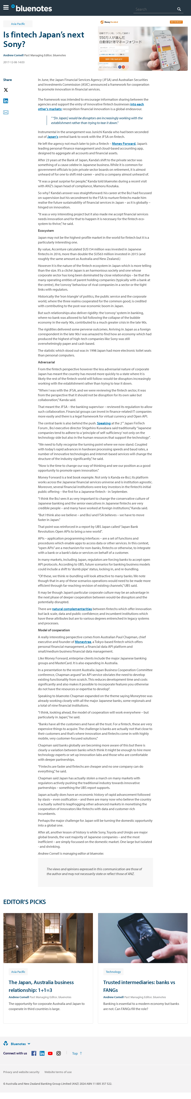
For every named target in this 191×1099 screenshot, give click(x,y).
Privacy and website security (21, 1072)
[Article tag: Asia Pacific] (18, 971)
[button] (6, 8)
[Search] (158, 9)
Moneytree (83, 642)
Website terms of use (58, 1072)
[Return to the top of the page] (77, 1053)
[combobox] (158, 9)
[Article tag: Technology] (113, 971)
